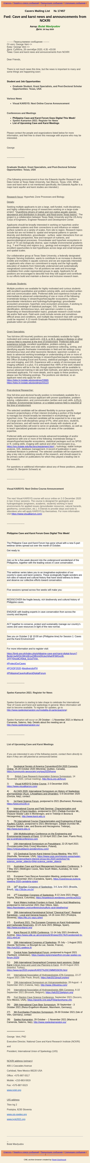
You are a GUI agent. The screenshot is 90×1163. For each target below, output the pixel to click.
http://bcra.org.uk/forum (54, 779)
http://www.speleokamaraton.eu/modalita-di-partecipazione (36, 710)
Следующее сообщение (75, 3)
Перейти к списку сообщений (26, 3)
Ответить (7, 3)
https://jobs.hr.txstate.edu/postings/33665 (28, 380)
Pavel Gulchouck (59, 1160)
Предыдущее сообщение (52, 3)
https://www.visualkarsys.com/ (22, 786)
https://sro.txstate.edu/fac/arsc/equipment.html (30, 446)
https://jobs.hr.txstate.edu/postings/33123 (28, 383)
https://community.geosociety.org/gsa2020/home (31, 771)
